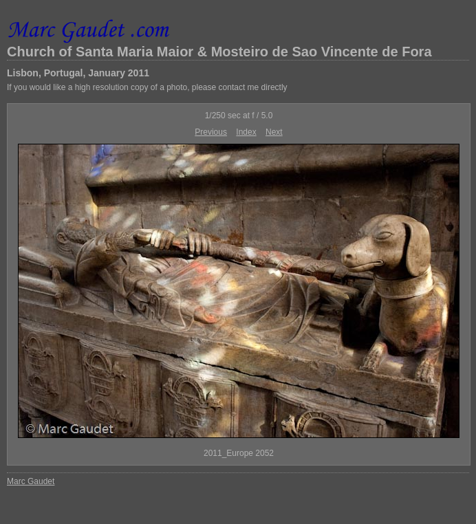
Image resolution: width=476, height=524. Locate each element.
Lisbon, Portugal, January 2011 (78, 72)
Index (246, 132)
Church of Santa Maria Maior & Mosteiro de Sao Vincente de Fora (219, 51)
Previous (211, 132)
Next (274, 132)
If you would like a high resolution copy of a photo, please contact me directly (147, 87)
